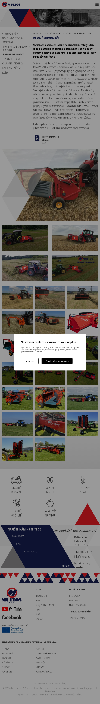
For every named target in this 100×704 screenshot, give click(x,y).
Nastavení (30, 361)
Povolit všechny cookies (57, 361)
